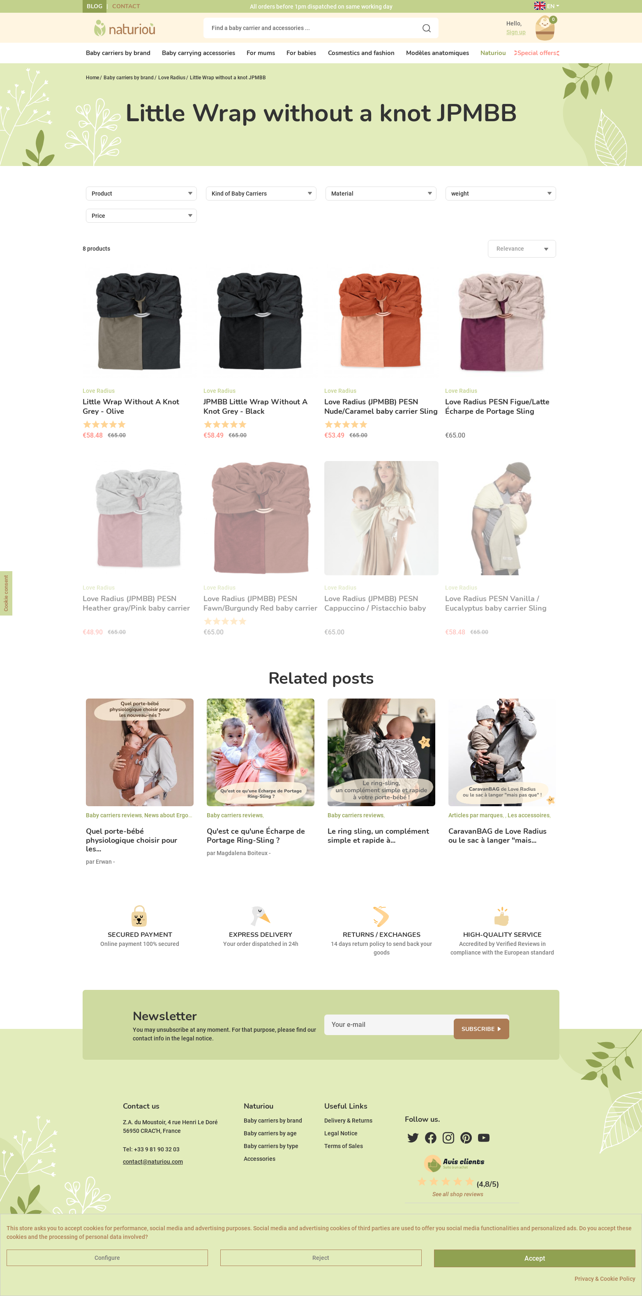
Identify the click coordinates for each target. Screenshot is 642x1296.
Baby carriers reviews (114, 822)
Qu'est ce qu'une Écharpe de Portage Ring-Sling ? (256, 843)
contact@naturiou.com (153, 1185)
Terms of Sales (343, 1170)
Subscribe (487, 1041)
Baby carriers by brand (273, 1144)
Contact (126, 6)
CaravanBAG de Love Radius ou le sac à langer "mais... (497, 843)
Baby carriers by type (271, 1170)
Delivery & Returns (348, 1144)
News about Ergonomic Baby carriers (192, 822)
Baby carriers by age (270, 1157)
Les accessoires (529, 822)
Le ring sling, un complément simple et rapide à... (378, 843)
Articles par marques (475, 822)
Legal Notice (341, 1157)
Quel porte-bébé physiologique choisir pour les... (131, 847)
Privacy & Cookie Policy (605, 1278)
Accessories (259, 1182)
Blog (94, 6)
